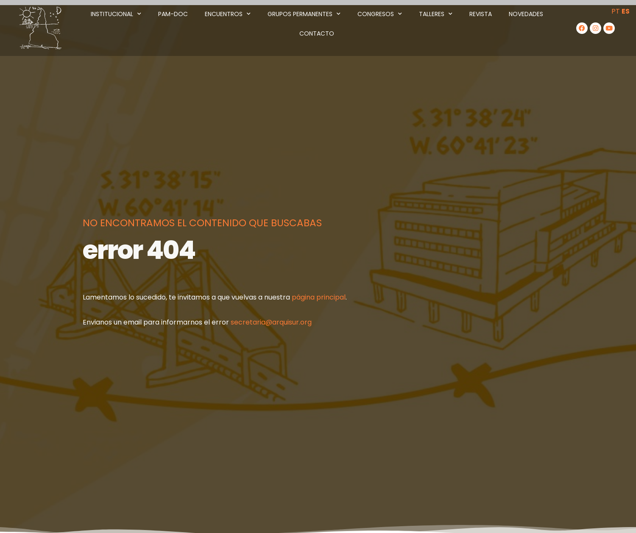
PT (615, 11)
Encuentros (228, 14)
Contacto (316, 33)
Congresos (379, 14)
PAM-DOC (173, 14)
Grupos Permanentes (304, 14)
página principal (319, 297)
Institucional (116, 14)
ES (626, 11)
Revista (480, 14)
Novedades (526, 14)
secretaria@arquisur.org (271, 322)
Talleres (435, 14)
